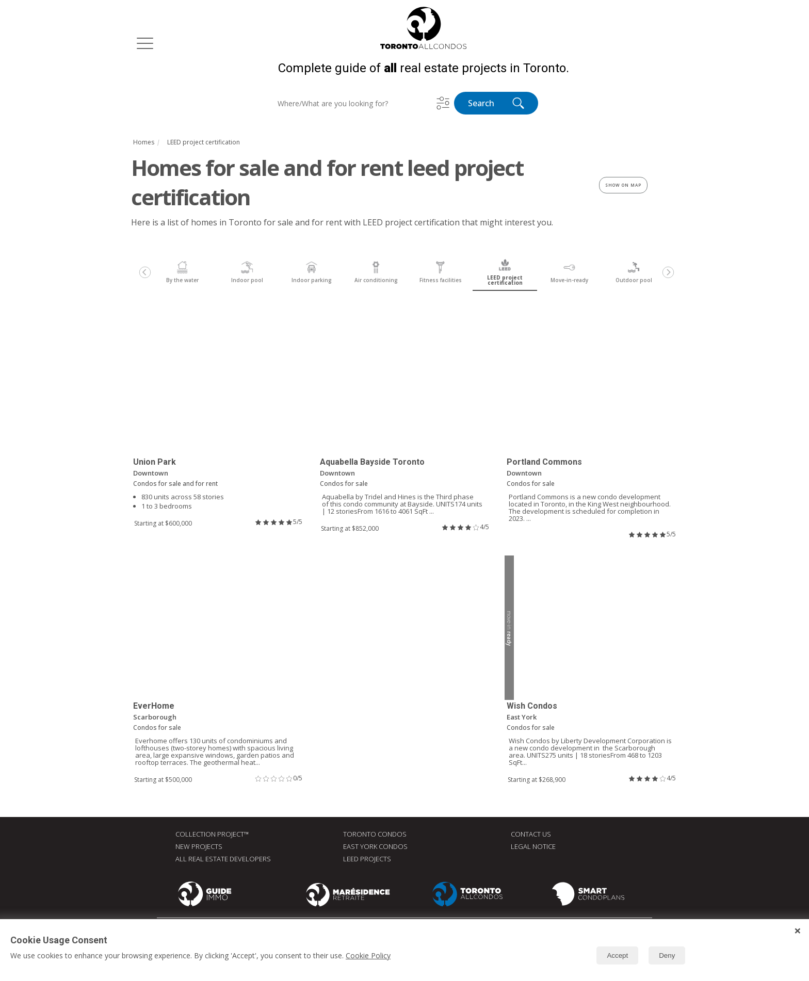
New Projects (198, 847)
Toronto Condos (375, 835)
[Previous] (145, 273)
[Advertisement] (404, 672)
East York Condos (375, 847)
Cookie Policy (368, 955)
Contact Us (531, 835)
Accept (617, 955)
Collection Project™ (212, 835)
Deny (667, 955)
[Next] (668, 273)
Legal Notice (533, 847)
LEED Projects (367, 859)
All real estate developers (223, 859)
